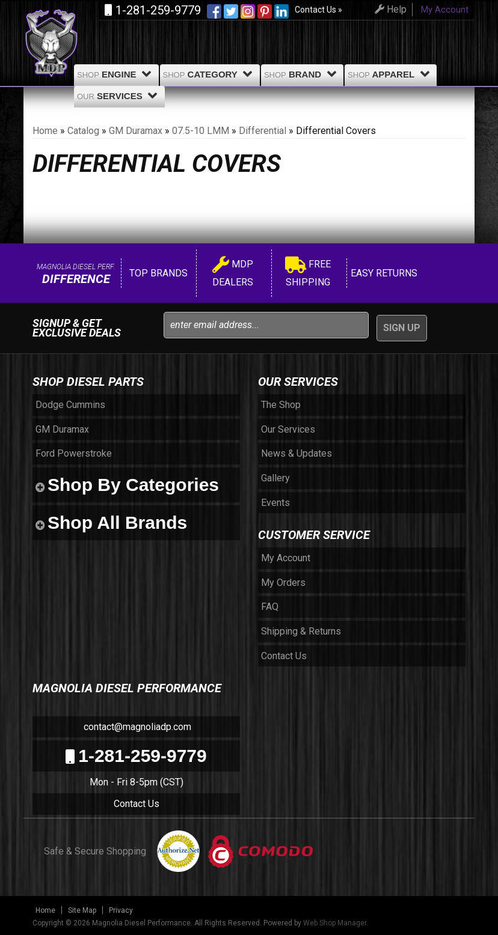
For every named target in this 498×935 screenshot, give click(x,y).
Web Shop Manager (334, 923)
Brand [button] (302, 74)
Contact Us (136, 803)
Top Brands (157, 273)
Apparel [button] (391, 74)
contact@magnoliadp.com (136, 726)
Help (389, 9)
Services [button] (119, 95)
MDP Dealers (232, 273)
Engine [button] (116, 74)
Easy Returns (382, 273)
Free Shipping (308, 273)
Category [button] (210, 74)
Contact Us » (318, 9)
